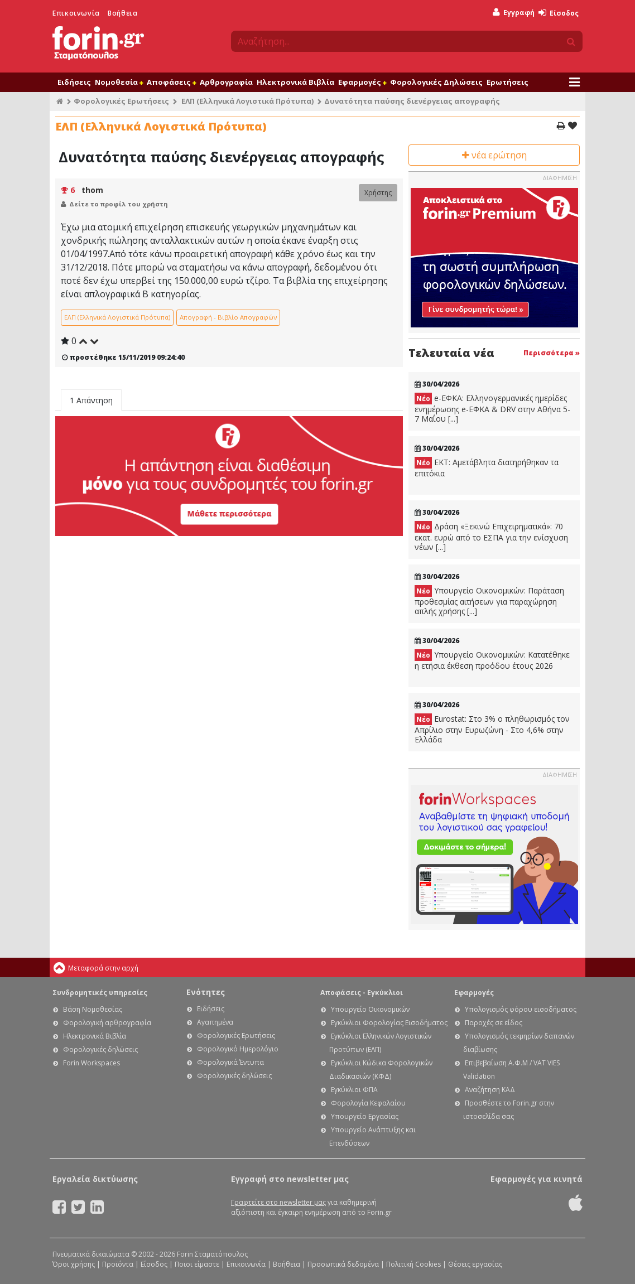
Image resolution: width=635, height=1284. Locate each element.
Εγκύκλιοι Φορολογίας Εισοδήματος (389, 1022)
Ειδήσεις (74, 82)
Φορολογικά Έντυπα (230, 1062)
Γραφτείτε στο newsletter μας (278, 1202)
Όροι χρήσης (73, 1264)
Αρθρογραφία (226, 82)
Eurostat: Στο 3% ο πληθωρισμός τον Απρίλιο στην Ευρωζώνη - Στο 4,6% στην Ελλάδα (492, 729)
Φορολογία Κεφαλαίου (368, 1103)
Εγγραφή (514, 12)
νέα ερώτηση (494, 155)
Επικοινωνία (76, 13)
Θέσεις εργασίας (475, 1264)
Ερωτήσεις (507, 82)
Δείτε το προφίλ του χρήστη (118, 204)
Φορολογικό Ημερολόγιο (237, 1049)
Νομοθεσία (119, 82)
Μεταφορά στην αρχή (103, 968)
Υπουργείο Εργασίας (364, 1116)
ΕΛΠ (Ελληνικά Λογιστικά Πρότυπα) (247, 101)
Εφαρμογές (362, 82)
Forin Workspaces (91, 1063)
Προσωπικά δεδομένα (343, 1264)
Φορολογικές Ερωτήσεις (121, 101)
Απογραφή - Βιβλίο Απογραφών (228, 317)
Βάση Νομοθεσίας (92, 1009)
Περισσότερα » (551, 353)
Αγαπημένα (215, 1022)
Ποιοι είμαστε (197, 1264)
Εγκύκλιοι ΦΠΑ (354, 1089)
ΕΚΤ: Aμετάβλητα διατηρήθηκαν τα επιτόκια (487, 468)
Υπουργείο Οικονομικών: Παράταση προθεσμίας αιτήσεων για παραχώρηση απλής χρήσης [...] (489, 600)
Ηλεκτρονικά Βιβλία (295, 82)
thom (92, 190)
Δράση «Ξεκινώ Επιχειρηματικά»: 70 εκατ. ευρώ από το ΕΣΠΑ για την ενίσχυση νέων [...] (491, 536)
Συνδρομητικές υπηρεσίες (99, 992)
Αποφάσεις (171, 82)
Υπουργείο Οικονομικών (370, 1009)
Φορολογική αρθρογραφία (107, 1022)
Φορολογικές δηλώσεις (100, 1049)
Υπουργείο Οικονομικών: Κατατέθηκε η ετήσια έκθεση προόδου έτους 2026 (492, 660)
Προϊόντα (117, 1264)
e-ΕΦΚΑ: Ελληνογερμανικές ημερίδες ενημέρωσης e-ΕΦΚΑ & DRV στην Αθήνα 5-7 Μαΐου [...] (492, 408)
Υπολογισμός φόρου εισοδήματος (520, 1009)
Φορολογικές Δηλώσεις (436, 82)
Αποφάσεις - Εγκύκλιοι (361, 992)
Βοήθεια (122, 13)
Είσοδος (558, 13)
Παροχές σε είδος (493, 1022)
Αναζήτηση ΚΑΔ (490, 1089)
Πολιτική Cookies (413, 1264)
